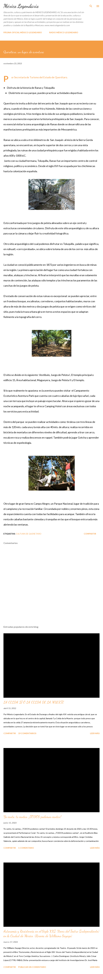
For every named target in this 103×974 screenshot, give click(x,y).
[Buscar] (91, 5)
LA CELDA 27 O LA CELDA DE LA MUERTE (33, 702)
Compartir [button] (90, 533)
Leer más (95, 733)
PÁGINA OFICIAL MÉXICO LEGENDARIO (22, 32)
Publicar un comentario (32, 967)
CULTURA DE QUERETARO (28, 533)
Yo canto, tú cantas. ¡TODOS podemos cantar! (32, 817)
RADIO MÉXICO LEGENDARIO (63, 32)
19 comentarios (27, 733)
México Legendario (21, 6)
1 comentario (26, 848)
